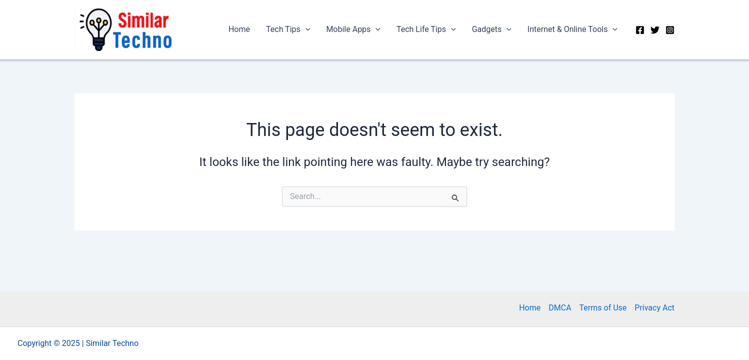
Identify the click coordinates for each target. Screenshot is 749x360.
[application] (305, 30)
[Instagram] (670, 30)
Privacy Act (654, 307)
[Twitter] (655, 30)
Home (239, 29)
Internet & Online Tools (573, 30)
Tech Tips (288, 30)
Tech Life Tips (426, 30)
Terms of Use (603, 307)
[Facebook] (640, 30)
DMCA (559, 307)
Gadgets (492, 30)
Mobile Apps (353, 30)
